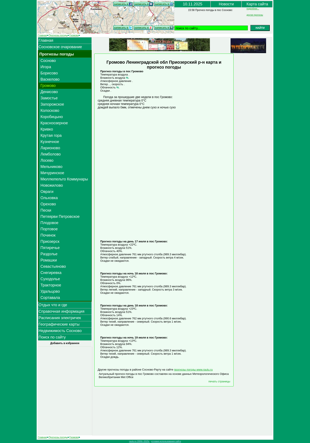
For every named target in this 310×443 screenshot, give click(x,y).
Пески (45, 210)
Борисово (49, 73)
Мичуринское (52, 173)
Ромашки (48, 260)
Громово (74, 35)
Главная (42, 35)
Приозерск (49, 241)
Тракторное (50, 285)
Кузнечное (49, 142)
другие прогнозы (254, 15)
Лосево (46, 160)
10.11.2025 (192, 4)
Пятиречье (50, 248)
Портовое (49, 229)
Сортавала (50, 297)
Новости (226, 4)
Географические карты (59, 324)
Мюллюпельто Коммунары (64, 179)
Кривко (46, 129)
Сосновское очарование (60, 47)
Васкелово (50, 79)
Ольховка (49, 198)
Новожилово (51, 185)
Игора (45, 67)
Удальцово (50, 291)
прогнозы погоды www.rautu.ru (193, 369)
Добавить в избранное (64, 343)
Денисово (49, 92)
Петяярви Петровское (60, 216)
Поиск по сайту (52, 337)
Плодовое (49, 223)
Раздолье (48, 254)
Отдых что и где (53, 305)
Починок (48, 235)
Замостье (49, 98)
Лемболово (50, 154)
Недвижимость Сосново (60, 331)
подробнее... (252, 9)
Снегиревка (50, 273)
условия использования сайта (166, 441)
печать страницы (219, 381)
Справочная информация (61, 311)
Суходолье (50, 279)
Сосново (48, 60)
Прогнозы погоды (58, 35)
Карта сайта (257, 4)
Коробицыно (51, 117)
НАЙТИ (260, 27)
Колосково (49, 110)
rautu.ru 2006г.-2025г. (139, 441)
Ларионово (50, 148)
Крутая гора (51, 135)
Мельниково (51, 167)
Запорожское (52, 104)
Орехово (48, 204)
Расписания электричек (60, 318)
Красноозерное (54, 123)
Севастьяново (53, 266)
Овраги (46, 191)
